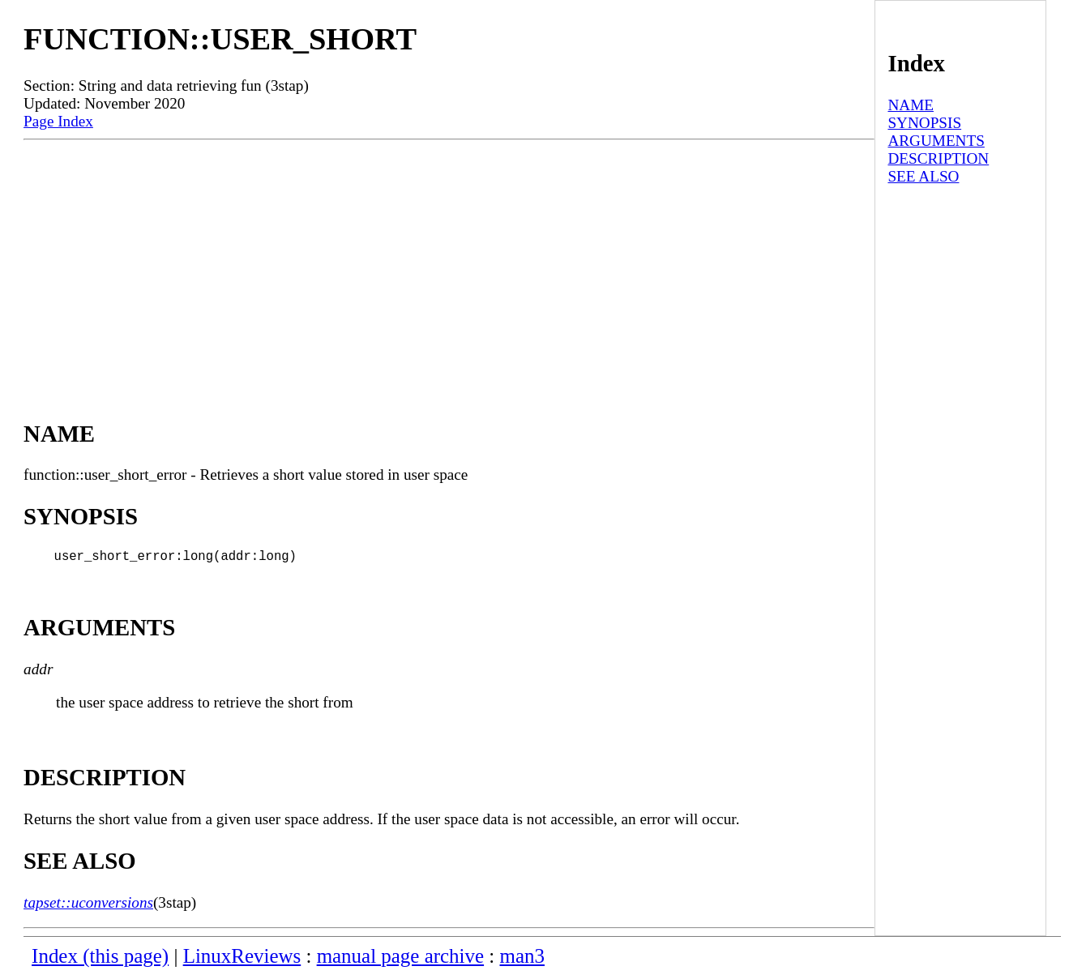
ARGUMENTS (935, 140)
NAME (910, 104)
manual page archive (400, 959)
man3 (522, 959)
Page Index (58, 121)
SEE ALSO (923, 176)
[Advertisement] (449, 261)
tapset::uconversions (88, 905)
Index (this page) (100, 959)
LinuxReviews (242, 959)
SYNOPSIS (924, 122)
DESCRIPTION (938, 158)
